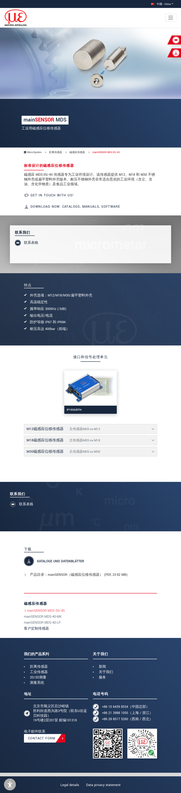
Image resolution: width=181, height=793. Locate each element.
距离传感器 (39, 667)
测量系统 (37, 683)
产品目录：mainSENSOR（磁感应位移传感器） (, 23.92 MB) (79, 574)
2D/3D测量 (38, 677)
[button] (10, 784)
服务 (102, 677)
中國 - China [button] (161, 4)
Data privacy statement (103, 785)
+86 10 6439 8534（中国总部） (126, 706)
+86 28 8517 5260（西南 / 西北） (127, 719)
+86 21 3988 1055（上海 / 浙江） (127, 713)
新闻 (102, 667)
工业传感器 (39, 672)
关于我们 (106, 672)
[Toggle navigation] (170, 18)
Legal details (69, 785)
